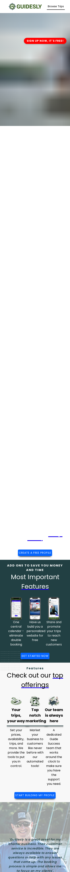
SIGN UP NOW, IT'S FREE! (45, 41)
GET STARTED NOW (35, 656)
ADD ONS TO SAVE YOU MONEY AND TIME (35, 567)
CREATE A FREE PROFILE (35, 553)
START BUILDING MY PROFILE (35, 795)
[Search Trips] (56, 6)
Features (35, 668)
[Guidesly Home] (25, 6)
